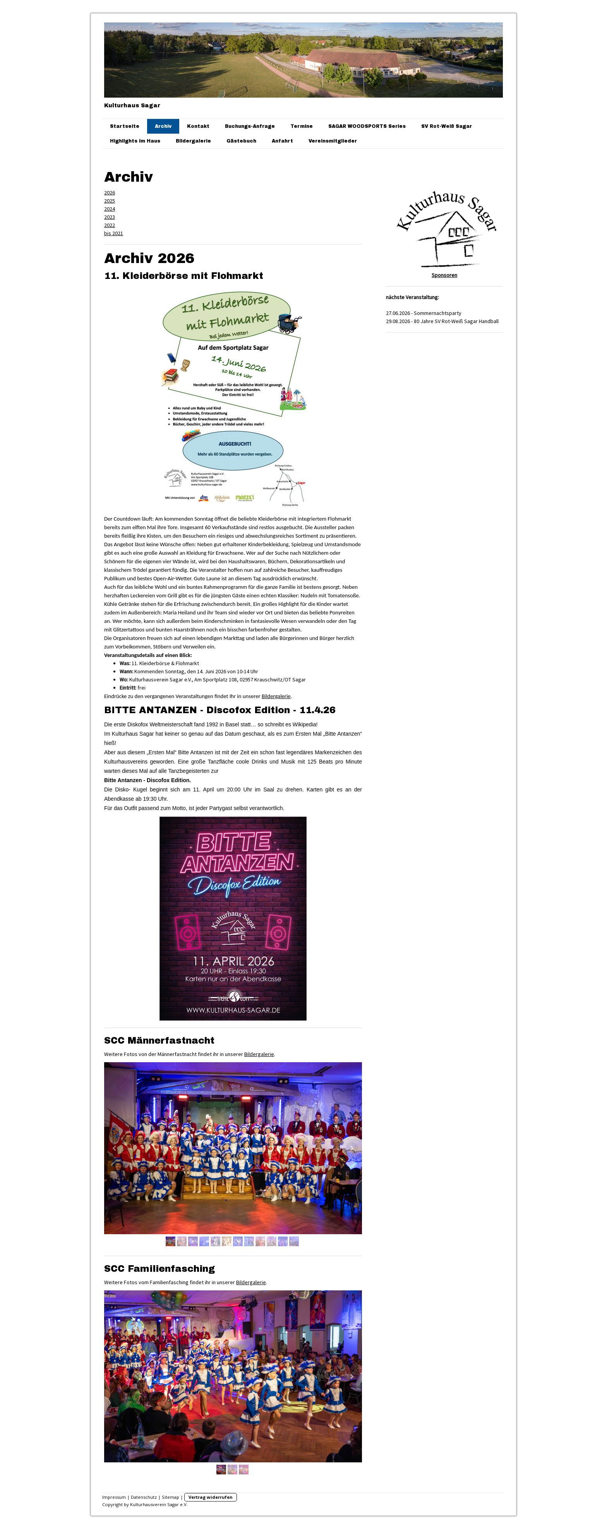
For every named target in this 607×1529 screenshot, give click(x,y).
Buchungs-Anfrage (250, 126)
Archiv (163, 126)
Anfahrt (282, 141)
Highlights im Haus (135, 141)
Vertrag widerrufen (211, 1497)
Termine (301, 126)
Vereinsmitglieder (333, 141)
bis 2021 (113, 233)
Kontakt (198, 126)
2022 (109, 225)
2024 (109, 208)
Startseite (124, 126)
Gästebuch (241, 141)
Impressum (114, 1497)
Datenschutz (144, 1497)
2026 (109, 192)
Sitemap (170, 1497)
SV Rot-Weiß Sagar (446, 126)
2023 (109, 216)
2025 (109, 200)
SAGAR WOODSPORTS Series (367, 126)
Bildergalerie (193, 141)
